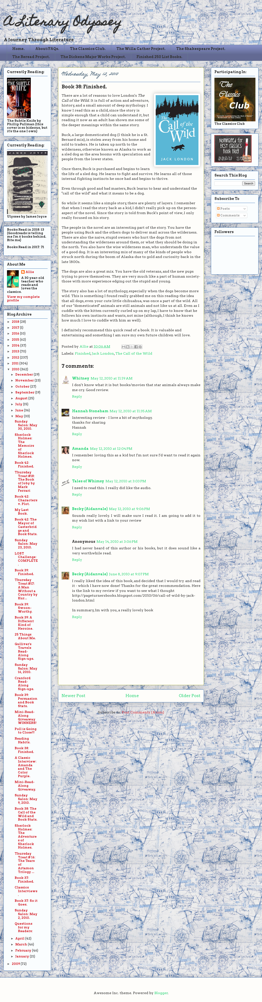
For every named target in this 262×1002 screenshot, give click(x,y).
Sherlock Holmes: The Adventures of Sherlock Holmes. (26, 836)
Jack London (103, 353)
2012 (16, 357)
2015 (16, 339)
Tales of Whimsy (88, 481)
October (22, 386)
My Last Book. (22, 511)
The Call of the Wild (133, 353)
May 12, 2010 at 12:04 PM (111, 449)
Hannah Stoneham (90, 411)
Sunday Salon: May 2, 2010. (26, 914)
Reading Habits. (22, 740)
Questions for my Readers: (24, 927)
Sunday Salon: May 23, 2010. (26, 543)
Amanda (80, 449)
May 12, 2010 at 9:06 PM (129, 509)
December (24, 374)
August (21, 398)
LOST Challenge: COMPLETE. (26, 559)
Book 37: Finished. (24, 879)
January (22, 956)
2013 (16, 351)
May (19, 416)
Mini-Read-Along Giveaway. (25, 785)
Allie (84, 346)
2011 (15, 363)
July (19, 404)
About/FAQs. (47, 49)
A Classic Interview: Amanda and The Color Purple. (25, 767)
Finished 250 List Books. (159, 57)
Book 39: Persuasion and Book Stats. (26, 700)
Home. (18, 49)
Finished (82, 353)
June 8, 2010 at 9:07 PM (129, 574)
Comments (228, 215)
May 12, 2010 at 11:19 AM (112, 378)
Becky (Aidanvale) (90, 509)
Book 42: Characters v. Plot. (26, 500)
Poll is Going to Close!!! (25, 730)
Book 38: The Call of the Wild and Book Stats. (26, 814)
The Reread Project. (31, 57)
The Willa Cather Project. (140, 49)
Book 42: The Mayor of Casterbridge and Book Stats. (26, 527)
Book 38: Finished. (24, 750)
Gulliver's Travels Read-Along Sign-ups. (24, 651)
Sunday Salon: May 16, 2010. (26, 668)
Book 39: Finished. (24, 572)
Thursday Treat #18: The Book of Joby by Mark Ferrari (25, 481)
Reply (77, 396)
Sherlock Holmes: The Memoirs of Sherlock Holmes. (24, 446)
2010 (16, 369)
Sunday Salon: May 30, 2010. (26, 425)
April (20, 938)
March (21, 944)
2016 (16, 333)
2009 (16, 964)
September (25, 392)
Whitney (80, 378)
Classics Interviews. (26, 891)
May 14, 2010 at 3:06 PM (117, 542)
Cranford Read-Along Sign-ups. (24, 683)
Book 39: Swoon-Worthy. (23, 608)
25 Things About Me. (25, 636)
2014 (16, 345)
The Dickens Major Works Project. (93, 57)
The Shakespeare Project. (200, 49)
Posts (223, 208)
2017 (16, 327)
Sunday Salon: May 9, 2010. (26, 799)
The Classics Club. (88, 49)
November (24, 380)
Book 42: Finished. (24, 464)
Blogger (161, 993)
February (23, 950)
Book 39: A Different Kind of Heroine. (24, 623)
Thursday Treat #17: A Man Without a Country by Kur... (26, 589)
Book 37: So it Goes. (26, 902)
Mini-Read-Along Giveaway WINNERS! (25, 717)
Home (132, 695)
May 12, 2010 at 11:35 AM (131, 411)
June (19, 410)
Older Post (189, 695)
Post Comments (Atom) (143, 712)
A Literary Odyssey (62, 23)
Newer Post (73, 695)
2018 (16, 321)
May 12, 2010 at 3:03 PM (125, 481)
